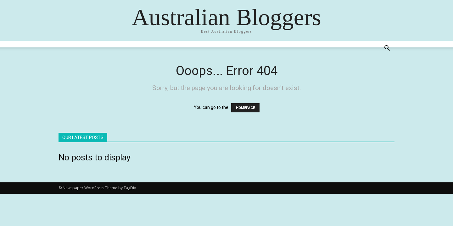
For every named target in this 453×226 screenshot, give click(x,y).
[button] (386, 49)
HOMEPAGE (245, 108)
